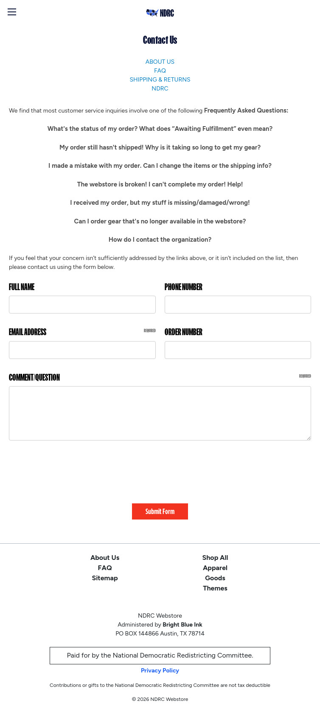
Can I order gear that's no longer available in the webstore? (160, 221)
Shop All (215, 552)
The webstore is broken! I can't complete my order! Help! (160, 184)
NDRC (160, 88)
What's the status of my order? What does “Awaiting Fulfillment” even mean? (160, 129)
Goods (215, 572)
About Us (160, 61)
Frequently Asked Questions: (246, 110)
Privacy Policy (160, 664)
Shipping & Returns (159, 79)
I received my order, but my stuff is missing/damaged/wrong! (160, 202)
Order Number (183, 332)
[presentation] (73, 469)
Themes (215, 582)
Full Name (21, 287)
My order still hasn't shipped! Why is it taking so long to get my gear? (160, 147)
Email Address (82, 332)
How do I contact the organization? (160, 239)
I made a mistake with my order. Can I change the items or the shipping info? (160, 165)
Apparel (215, 562)
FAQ (160, 70)
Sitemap (105, 572)
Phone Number (183, 287)
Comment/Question (160, 377)
